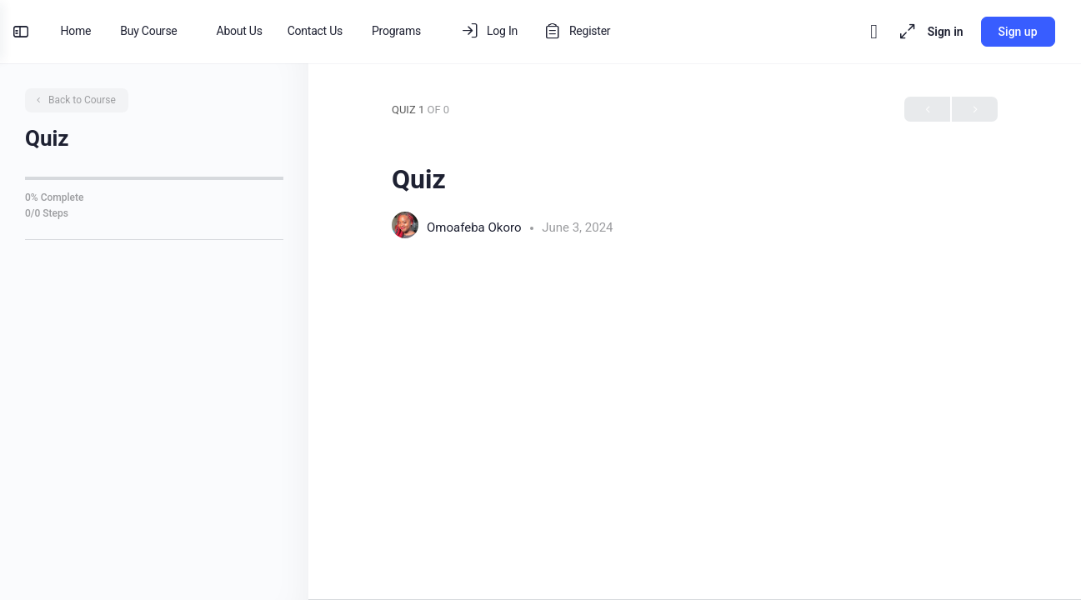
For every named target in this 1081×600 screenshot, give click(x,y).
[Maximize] (896, 32)
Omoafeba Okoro (475, 227)
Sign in (938, 31)
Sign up (1010, 31)
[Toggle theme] (866, 32)
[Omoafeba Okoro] (405, 227)
